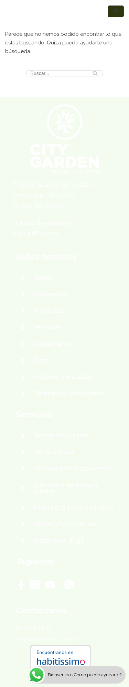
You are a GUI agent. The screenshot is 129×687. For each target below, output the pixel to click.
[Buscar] (64, 73)
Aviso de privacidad (62, 376)
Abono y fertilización (64, 524)
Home (42, 277)
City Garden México (61, 675)
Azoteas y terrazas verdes (73, 468)
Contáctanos (52, 343)
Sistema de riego (59, 540)
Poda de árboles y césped (73, 507)
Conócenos (50, 294)
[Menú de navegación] (116, 11)
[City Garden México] (25, 11)
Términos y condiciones (68, 393)
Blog (40, 360)
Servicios (47, 327)
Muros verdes (54, 451)
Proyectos (48, 310)
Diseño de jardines (61, 435)
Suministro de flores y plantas (65, 488)
